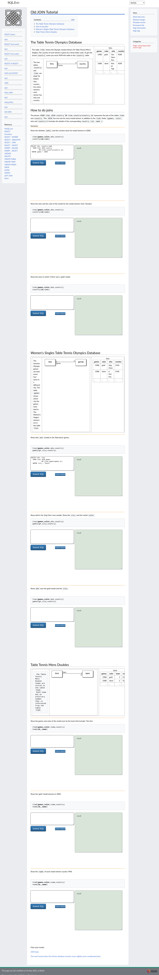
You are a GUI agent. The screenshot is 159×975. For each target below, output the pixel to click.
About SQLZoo (20, 972)
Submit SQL (38, 161)
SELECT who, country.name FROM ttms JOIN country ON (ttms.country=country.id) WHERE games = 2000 (52, 150)
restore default (60, 161)
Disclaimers (32, 972)
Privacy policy (7, 972)
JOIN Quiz (35, 948)
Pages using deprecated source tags (142, 46)
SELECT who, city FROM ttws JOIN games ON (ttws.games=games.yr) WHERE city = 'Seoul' (52, 461)
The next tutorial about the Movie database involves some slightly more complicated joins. (66, 953)
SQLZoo (13, 2)
